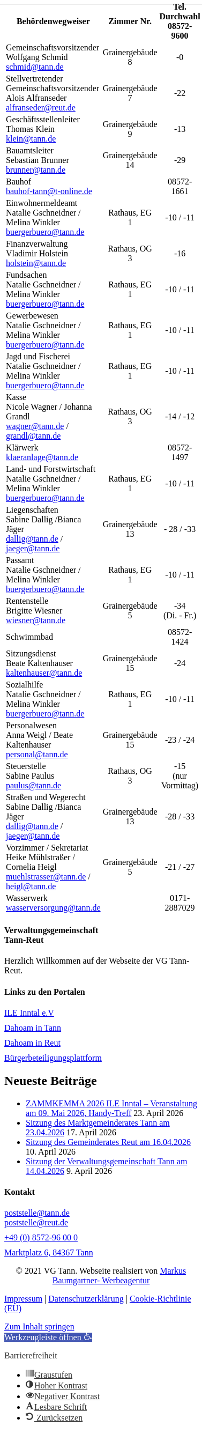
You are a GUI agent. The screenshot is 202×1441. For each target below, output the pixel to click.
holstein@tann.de (36, 263)
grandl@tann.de (33, 435)
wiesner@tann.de (35, 620)
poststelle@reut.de (36, 1222)
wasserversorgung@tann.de (53, 907)
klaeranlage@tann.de (42, 457)
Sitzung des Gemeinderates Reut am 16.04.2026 (108, 1142)
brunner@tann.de (35, 169)
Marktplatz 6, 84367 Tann (48, 1252)
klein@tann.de (31, 138)
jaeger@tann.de (32, 548)
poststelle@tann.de (37, 1212)
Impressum (23, 1298)
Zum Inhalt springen (39, 1326)
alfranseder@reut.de (41, 107)
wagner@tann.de (35, 426)
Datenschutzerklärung (85, 1298)
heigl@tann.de (31, 886)
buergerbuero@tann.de (45, 232)
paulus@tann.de (33, 785)
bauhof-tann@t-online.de (49, 191)
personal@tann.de (37, 754)
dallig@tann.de (32, 538)
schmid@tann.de (35, 66)
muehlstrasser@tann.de (46, 876)
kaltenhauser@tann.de (44, 672)
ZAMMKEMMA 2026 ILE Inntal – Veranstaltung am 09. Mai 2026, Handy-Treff (111, 1108)
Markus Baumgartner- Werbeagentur (119, 1275)
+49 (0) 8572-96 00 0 (41, 1237)
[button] (48, 1337)
